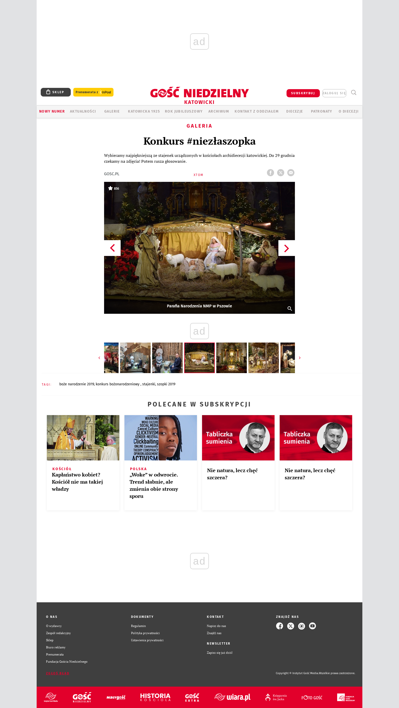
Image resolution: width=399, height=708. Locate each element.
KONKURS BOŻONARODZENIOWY (118, 384)
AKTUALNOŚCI (83, 111)
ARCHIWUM (218, 111)
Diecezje (294, 111)
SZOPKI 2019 (166, 384)
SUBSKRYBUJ (303, 93)
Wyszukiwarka (353, 92)
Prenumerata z (93, 92)
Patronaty (321, 111)
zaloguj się (334, 93)
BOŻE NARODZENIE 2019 (76, 384)
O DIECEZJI (349, 111)
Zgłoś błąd (57, 673)
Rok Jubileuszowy (184, 111)
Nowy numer (52, 111)
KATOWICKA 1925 (144, 111)
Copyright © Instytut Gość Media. (297, 673)
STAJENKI (148, 384)
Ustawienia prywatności (147, 640)
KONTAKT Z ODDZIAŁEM (257, 111)
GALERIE (112, 111)
